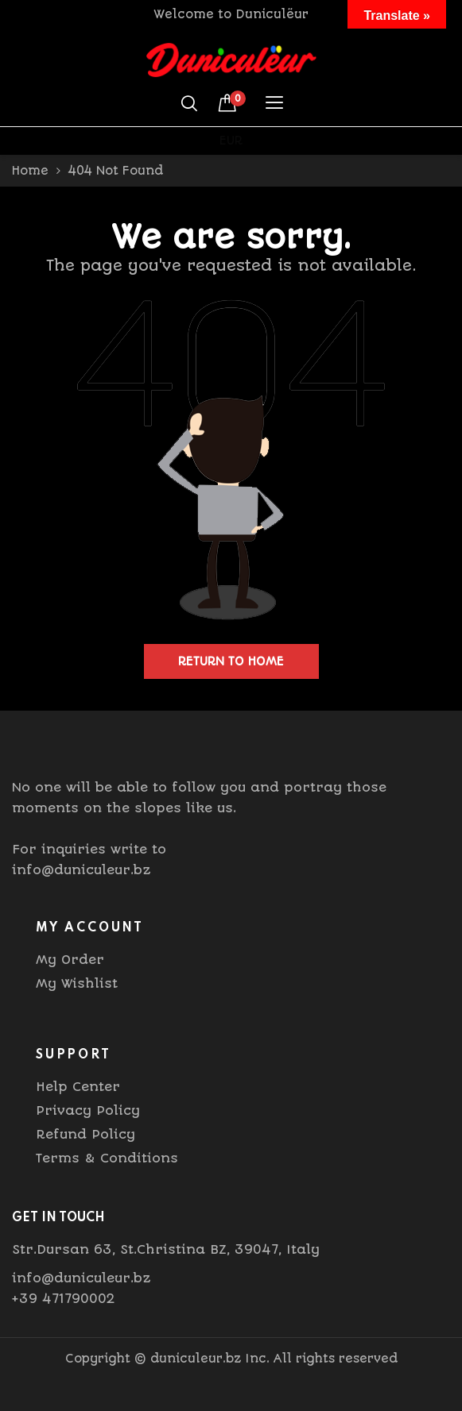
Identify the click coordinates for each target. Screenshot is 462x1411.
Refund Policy (85, 1134)
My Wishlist (77, 983)
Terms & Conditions (107, 1158)
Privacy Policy (88, 1110)
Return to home (231, 661)
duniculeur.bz (195, 1358)
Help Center (78, 1086)
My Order (70, 959)
